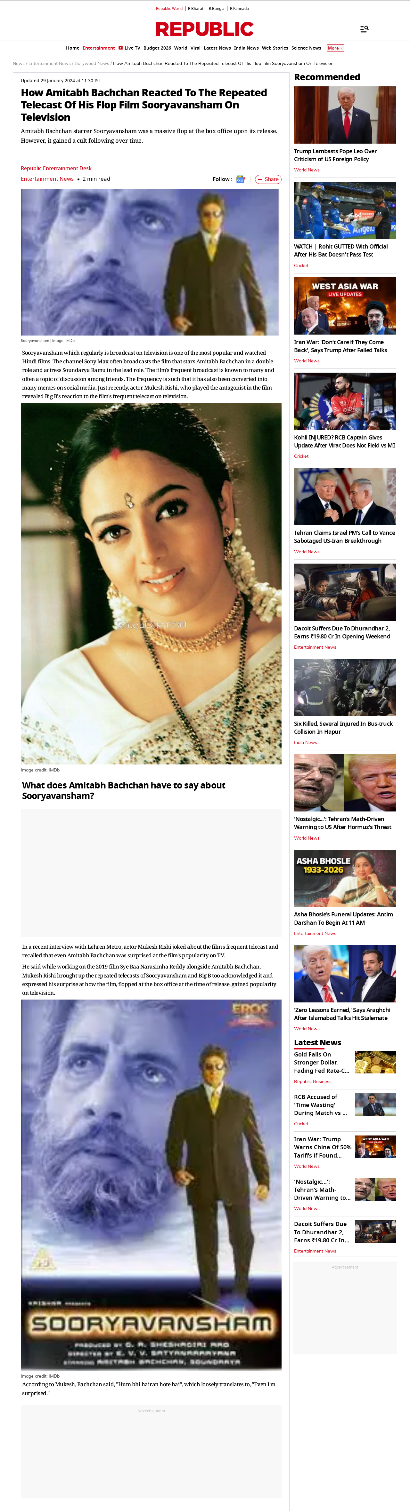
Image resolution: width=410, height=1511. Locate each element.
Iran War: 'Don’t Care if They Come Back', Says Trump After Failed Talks (340, 346)
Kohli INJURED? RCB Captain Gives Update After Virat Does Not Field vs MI (344, 441)
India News (305, 742)
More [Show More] (335, 48)
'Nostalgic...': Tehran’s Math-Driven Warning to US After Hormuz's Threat (342, 823)
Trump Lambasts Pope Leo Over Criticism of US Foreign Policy (335, 155)
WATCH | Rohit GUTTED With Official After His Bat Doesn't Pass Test (341, 250)
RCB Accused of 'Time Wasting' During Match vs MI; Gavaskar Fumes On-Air (323, 1113)
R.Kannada (239, 9)
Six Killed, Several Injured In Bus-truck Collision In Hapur (343, 728)
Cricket (301, 266)
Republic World (169, 9)
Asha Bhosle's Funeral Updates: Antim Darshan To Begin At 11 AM (343, 918)
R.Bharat (195, 9)
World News (307, 170)
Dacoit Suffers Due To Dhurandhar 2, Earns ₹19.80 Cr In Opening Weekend (342, 632)
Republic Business (313, 1082)
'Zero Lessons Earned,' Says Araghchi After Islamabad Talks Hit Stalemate (342, 1014)
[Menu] (361, 29)
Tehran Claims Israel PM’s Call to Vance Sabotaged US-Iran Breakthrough (344, 537)
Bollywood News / (93, 63)
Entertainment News (47, 179)
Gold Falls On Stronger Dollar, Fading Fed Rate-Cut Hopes (322, 1066)
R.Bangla (217, 9)
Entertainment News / (51, 63)
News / (20, 63)
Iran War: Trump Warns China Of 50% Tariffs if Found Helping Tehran (323, 1151)
